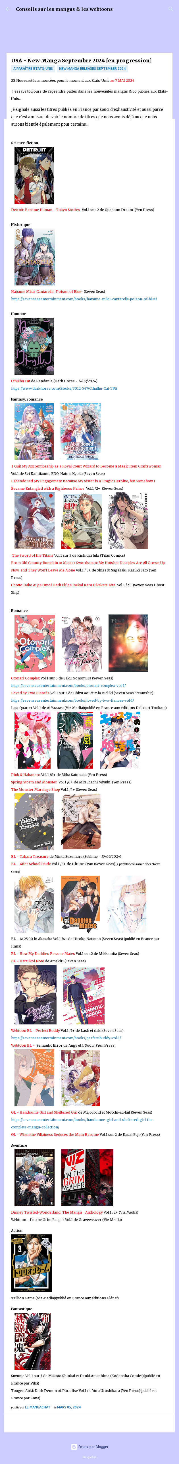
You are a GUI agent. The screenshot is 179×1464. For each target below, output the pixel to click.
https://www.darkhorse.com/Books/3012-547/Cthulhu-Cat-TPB (64, 388)
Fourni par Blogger (90, 1447)
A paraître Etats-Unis (33, 68)
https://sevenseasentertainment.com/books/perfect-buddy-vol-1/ (66, 1038)
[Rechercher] (171, 9)
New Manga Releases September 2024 (92, 68)
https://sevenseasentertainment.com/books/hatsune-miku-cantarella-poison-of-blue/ (84, 299)
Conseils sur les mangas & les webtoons (64, 9)
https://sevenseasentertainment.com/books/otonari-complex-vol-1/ (68, 685)
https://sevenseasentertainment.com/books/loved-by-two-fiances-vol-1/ (72, 700)
